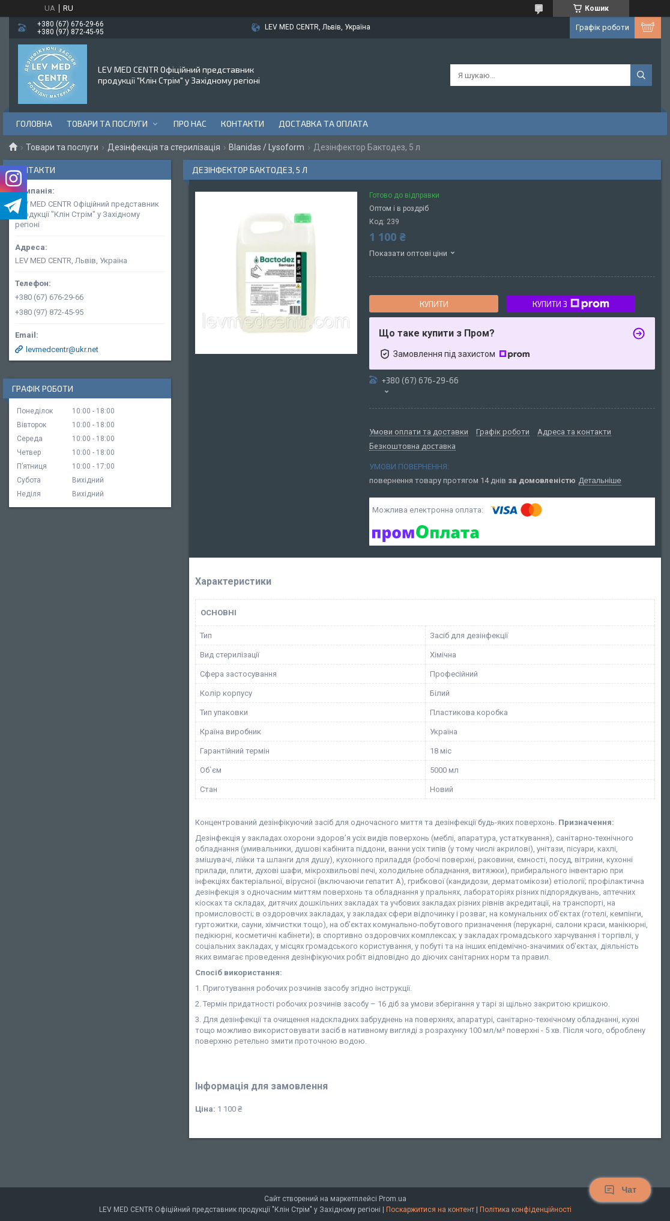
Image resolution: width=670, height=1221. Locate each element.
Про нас (190, 123)
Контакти (242, 123)
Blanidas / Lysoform (266, 147)
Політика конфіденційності (526, 1209)
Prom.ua (392, 1199)
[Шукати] (641, 75)
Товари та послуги (107, 123)
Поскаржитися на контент (430, 1209)
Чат (620, 1189)
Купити (434, 304)
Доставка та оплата (323, 123)
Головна (34, 123)
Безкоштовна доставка (412, 446)
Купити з (571, 304)
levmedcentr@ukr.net (62, 349)
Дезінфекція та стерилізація (163, 147)
